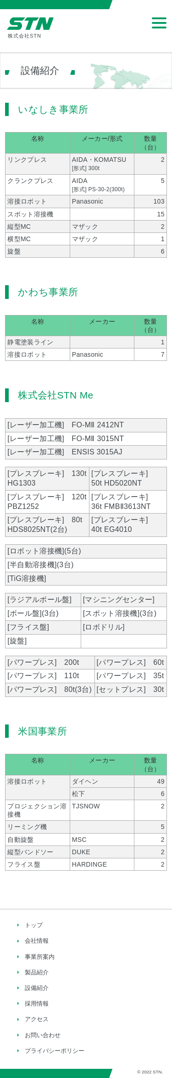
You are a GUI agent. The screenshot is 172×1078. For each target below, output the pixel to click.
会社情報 (37, 940)
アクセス (37, 1019)
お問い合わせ (43, 1035)
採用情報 (37, 1003)
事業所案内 (40, 956)
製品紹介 (37, 972)
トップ (34, 925)
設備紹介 (37, 987)
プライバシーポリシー (54, 1050)
